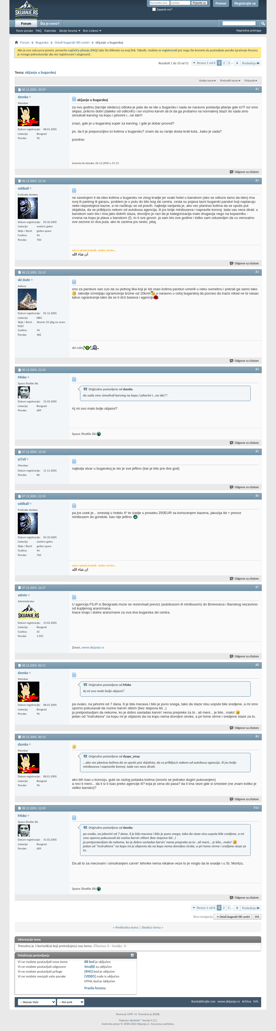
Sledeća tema (151, 927)
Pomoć (221, 3)
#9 (257, 736)
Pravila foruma (95, 988)
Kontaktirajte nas (203, 1001)
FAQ (39, 30)
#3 (257, 272)
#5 (257, 451)
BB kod (89, 962)
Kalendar (50, 30)
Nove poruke (24, 30)
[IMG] (88, 971)
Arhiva (246, 1001)
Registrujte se (245, 3)
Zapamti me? (162, 9)
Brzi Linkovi (90, 30)
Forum (26, 24)
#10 (256, 808)
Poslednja (251, 63)
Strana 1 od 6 (206, 63)
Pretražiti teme (229, 80)
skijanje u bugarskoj (40, 72)
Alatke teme (206, 80)
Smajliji (89, 967)
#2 (257, 180)
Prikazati (249, 80)
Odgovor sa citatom (244, 172)
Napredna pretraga (248, 30)
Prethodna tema (127, 927)
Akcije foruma (68, 30)
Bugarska (42, 42)
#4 (257, 369)
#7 (257, 587)
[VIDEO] (90, 976)
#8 (257, 665)
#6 (257, 496)
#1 (257, 89)
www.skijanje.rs (93, 647)
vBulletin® (135, 1020)
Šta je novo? (49, 24)
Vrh (257, 917)
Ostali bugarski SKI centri (72, 42)
